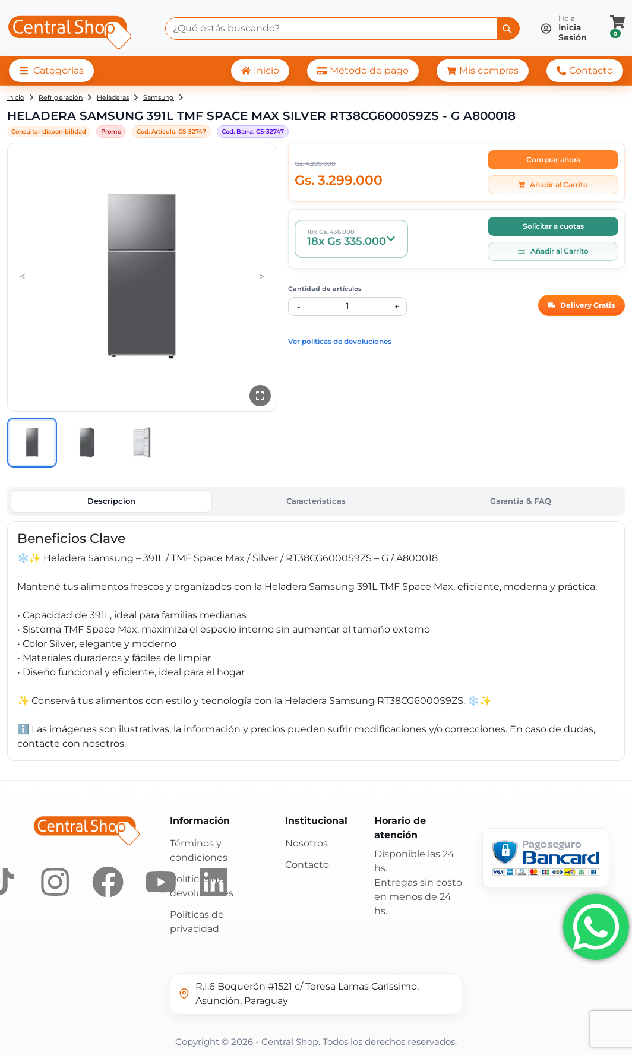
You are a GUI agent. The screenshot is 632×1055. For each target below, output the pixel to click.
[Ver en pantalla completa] (260, 395)
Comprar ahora (553, 159)
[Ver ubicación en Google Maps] (316, 994)
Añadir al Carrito (553, 184)
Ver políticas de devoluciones (339, 341)
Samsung (158, 97)
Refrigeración (61, 97)
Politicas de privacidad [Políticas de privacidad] (197, 921)
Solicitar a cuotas (553, 226)
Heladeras (113, 97)
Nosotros (306, 843)
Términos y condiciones (198, 850)
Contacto (307, 864)
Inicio (15, 97)
